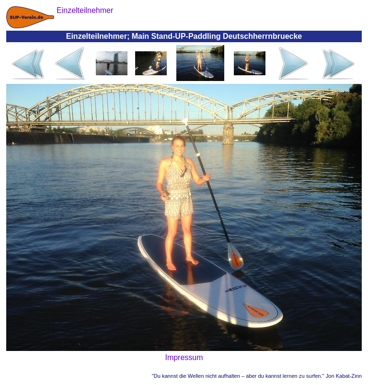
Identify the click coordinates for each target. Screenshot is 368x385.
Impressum (184, 357)
